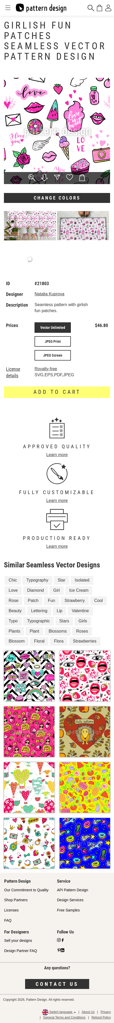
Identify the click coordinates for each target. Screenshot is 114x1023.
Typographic (38, 621)
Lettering (39, 611)
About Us (88, 1012)
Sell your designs (18, 940)
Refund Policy (101, 1017)
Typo (13, 621)
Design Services (70, 900)
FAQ (8, 920)
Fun (51, 600)
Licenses (11, 910)
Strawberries (84, 641)
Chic (13, 580)
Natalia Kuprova (49, 294)
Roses (82, 631)
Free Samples (68, 910)
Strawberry (75, 600)
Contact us (57, 984)
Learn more (57, 454)
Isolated (82, 580)
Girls (82, 621)
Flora (58, 641)
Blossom (17, 641)
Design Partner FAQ (20, 951)
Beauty (15, 611)
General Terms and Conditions (64, 1017)
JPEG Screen (52, 355)
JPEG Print (53, 341)
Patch (33, 600)
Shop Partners (16, 900)
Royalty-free (46, 369)
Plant (34, 631)
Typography (37, 580)
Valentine (80, 611)
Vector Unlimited (52, 327)
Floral (39, 641)
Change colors (57, 198)
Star (61, 580)
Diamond (35, 590)
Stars (64, 621)
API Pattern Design (72, 890)
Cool (98, 600)
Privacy (106, 1012)
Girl (56, 590)
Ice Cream (79, 590)
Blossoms (58, 631)
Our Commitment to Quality (26, 890)
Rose (13, 600)
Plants (14, 631)
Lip (59, 611)
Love (13, 590)
